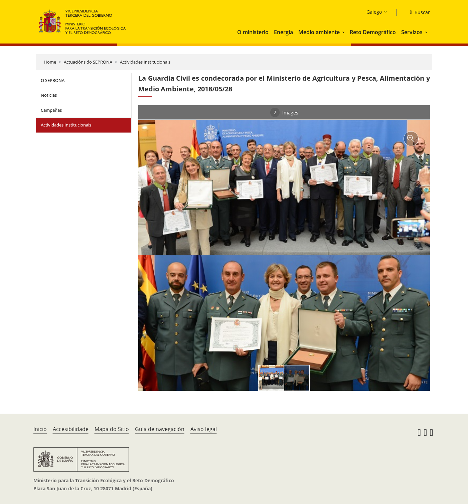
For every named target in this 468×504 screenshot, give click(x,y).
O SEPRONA (52, 80)
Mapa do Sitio (112, 429)
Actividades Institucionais (145, 62)
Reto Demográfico (373, 32)
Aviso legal (203, 429)
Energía (283, 32)
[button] (344, 32)
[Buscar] (417, 12)
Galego (374, 12)
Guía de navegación (159, 429)
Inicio (40, 429)
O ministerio (253, 32)
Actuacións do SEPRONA (88, 62)
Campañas (51, 110)
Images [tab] (284, 112)
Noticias (49, 95)
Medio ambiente (319, 32)
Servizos (412, 32)
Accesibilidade (71, 429)
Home (50, 62)
